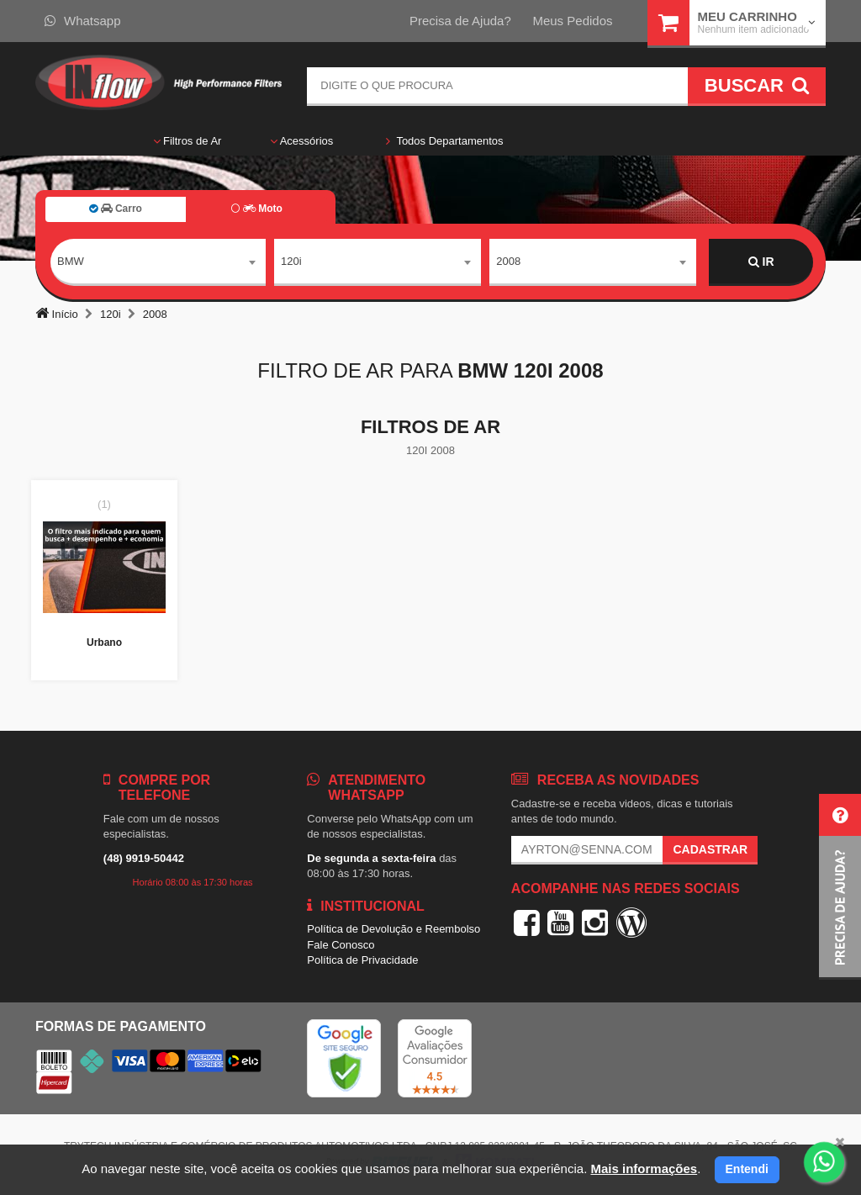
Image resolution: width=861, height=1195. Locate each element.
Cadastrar (710, 849)
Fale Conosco (340, 945)
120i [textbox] (291, 261)
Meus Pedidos (572, 20)
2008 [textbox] (508, 261)
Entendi (747, 1169)
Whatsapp (83, 20)
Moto (256, 208)
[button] (840, 887)
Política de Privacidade (362, 960)
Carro (115, 208)
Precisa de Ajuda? (460, 20)
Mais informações (643, 1168)
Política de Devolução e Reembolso (393, 929)
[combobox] (158, 262)
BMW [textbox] (70, 261)
